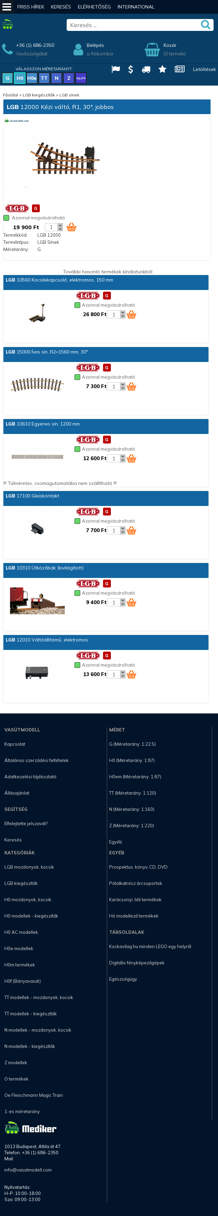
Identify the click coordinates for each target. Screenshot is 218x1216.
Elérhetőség (94, 7)
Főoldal (10, 94)
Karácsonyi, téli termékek (135, 899)
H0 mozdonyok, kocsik (27, 899)
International (136, 7)
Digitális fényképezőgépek (137, 962)
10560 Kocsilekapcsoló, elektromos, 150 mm (59, 280)
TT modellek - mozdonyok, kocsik (38, 997)
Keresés (61, 7)
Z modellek (15, 1062)
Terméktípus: (16, 242)
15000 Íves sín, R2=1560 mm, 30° (47, 352)
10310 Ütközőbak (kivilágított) (45, 568)
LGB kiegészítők (39, 94)
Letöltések (204, 69)
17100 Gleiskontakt (32, 496)
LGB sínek (69, 94)
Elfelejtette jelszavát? (26, 823)
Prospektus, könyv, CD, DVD (138, 867)
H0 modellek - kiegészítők (31, 916)
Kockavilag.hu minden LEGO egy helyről (150, 946)
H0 (20, 78)
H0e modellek (18, 948)
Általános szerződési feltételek (36, 760)
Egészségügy (123, 979)
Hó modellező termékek (133, 916)
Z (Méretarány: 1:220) (131, 825)
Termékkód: (15, 235)
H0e (32, 78)
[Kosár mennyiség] (51, 227)
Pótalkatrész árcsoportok (135, 883)
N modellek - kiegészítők (29, 1046)
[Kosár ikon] (71, 226)
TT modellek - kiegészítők (30, 1013)
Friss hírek (30, 7)
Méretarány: (16, 249)
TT (44, 78)
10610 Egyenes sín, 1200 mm (43, 424)
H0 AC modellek (21, 932)
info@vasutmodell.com (28, 1170)
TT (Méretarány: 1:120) (132, 793)
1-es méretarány (22, 1111)
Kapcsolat (14, 744)
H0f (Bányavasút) (22, 981)
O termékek (16, 1079)
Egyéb (115, 842)
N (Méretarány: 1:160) (131, 809)
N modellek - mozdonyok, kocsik (37, 1030)
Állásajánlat (16, 793)
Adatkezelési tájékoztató (30, 776)
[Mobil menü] (7, 7)
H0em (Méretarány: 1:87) (135, 776)
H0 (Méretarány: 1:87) (132, 760)
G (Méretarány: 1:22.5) (132, 744)
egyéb (81, 78)
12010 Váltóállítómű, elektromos (47, 640)
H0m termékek (19, 964)
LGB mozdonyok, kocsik (29, 867)
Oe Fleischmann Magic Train (33, 1095)
